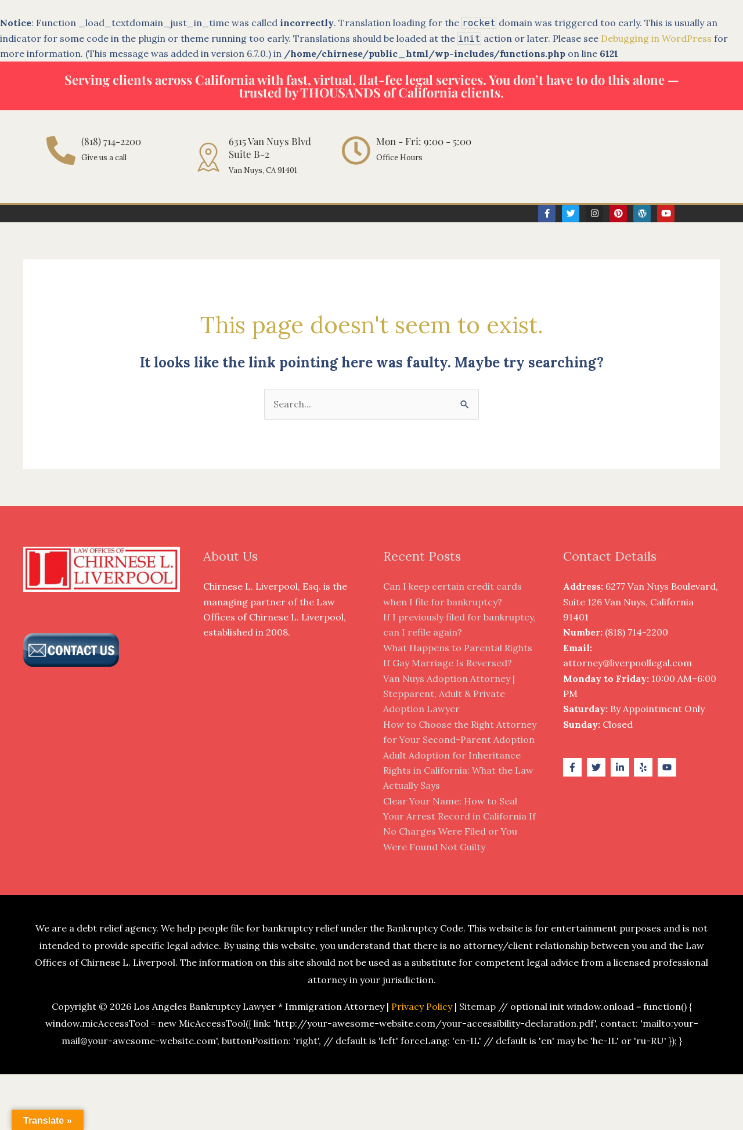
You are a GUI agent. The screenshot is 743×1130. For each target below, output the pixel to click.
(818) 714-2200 (111, 141)
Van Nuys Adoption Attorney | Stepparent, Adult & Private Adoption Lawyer (449, 694)
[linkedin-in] (621, 767)
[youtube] (668, 767)
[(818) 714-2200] (60, 150)
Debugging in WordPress (656, 38)
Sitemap (477, 1006)
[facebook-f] (574, 767)
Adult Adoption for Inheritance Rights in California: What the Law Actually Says (458, 770)
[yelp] (644, 767)
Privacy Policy (421, 1006)
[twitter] (597, 767)
